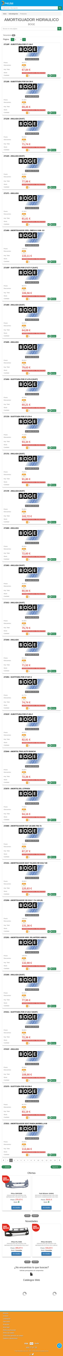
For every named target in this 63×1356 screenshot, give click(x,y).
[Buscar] (60, 8)
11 (42, 1160)
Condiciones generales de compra (13, 1335)
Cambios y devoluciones (10, 1338)
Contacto (5, 1316)
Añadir (53, 75)
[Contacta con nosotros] (59, 1345)
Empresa (5, 1313)
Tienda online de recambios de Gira (40, 1351)
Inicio (4, 14)
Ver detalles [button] (16, 1207)
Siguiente (56, 1167)
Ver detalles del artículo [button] (32, 59)
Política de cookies (8, 1333)
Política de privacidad (9, 1330)
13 (51, 1160)
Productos (6, 1324)
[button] (12, 39)
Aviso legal (6, 1327)
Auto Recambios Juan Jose (22, 1351)
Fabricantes (6, 1321)
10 (38, 1160)
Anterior (6, 1167)
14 (55, 1160)
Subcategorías (13, 14)
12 (46, 1160)
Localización (6, 1319)
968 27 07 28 (31, 1348)
